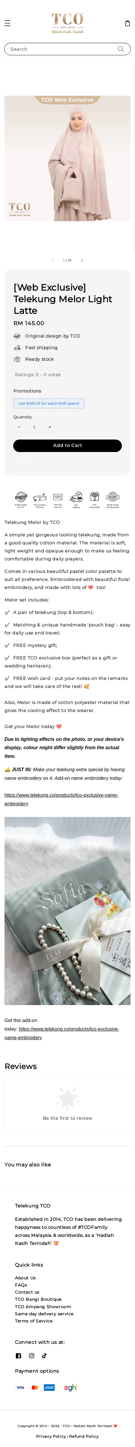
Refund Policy (84, 1436)
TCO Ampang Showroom (43, 1306)
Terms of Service (34, 1321)
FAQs (21, 1285)
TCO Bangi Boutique (38, 1299)
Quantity (22, 417)
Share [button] (24, 463)
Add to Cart (67, 445)
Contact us (27, 1292)
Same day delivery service (44, 1314)
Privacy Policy (51, 1436)
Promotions (27, 391)
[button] (7, 23)
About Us (25, 1278)
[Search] (121, 49)
